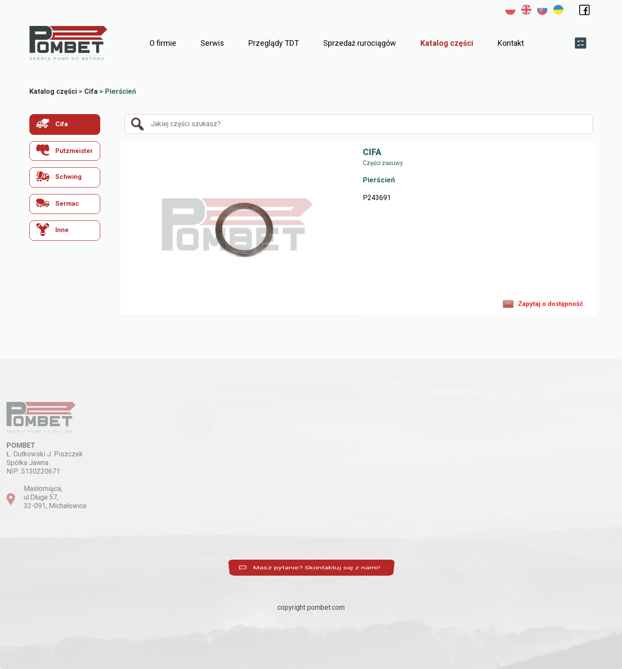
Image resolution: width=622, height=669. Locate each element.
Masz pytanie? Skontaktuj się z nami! (309, 567)
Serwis (212, 43)
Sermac (57, 203)
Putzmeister (64, 150)
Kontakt (511, 43)
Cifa (52, 123)
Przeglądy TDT (273, 43)
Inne (52, 229)
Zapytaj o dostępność (543, 303)
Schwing (59, 176)
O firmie (162, 43)
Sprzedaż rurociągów (359, 43)
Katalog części (446, 43)
